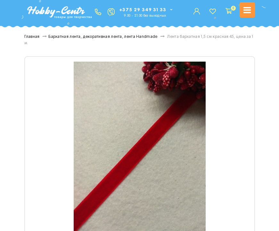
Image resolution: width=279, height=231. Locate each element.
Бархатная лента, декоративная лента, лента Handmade (102, 37)
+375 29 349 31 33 (142, 9)
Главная (32, 37)
